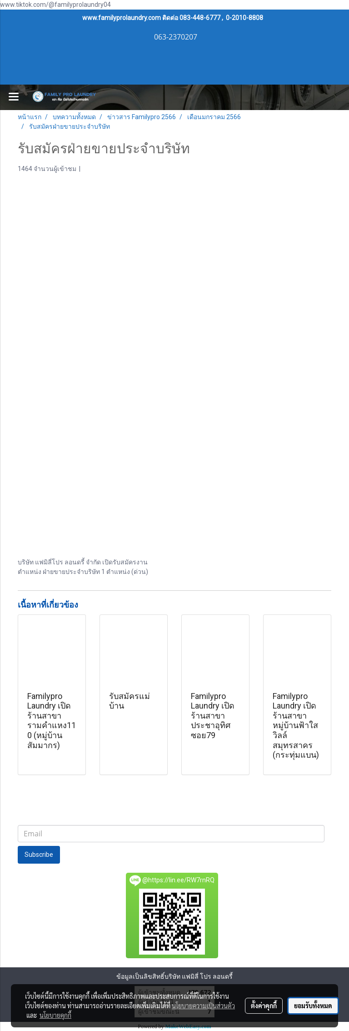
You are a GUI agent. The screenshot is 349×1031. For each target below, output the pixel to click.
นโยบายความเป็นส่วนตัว (203, 1005)
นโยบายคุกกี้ (55, 1015)
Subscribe (39, 854)
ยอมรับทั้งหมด (313, 1005)
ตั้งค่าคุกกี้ (264, 1005)
